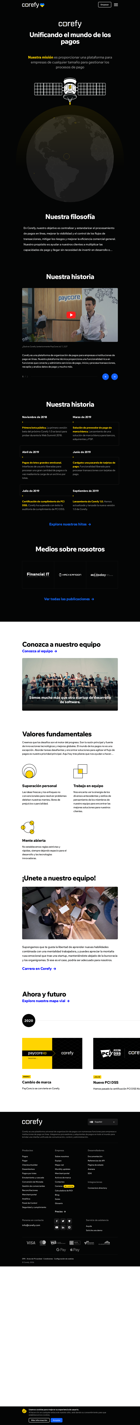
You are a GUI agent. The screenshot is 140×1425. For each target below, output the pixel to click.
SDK (90, 1204)
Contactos (59, 1213)
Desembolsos (28, 1200)
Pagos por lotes (29, 1204)
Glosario (59, 1234)
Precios (59, 1242)
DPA (24, 1290)
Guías (57, 1230)
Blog (57, 1226)
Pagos (25, 1187)
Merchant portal (29, 1225)
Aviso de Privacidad (34, 1290)
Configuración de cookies (64, 1290)
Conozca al (39, 678)
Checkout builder (30, 1196)
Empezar (105, 4)
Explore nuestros (70, 551)
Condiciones (48, 1290)
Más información (39, 1420)
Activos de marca (63, 1209)
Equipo (58, 1192)
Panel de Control (29, 1234)
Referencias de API (96, 1192)
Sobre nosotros (62, 1187)
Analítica (26, 1230)
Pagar (24, 1192)
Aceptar (56, 1420)
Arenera (91, 1200)
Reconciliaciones (30, 1221)
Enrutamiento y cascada (33, 1209)
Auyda (89, 1257)
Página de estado (95, 1196)
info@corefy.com (31, 1256)
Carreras (64, 1217)
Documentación (95, 1187)
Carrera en (39, 1000)
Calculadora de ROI (64, 1222)
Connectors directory (97, 1219)
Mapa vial (59, 1196)
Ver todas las (69, 626)
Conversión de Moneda (32, 1213)
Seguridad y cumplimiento (34, 1238)
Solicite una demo (94, 1261)
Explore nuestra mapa (46, 1032)
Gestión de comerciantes (33, 1217)
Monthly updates (62, 1200)
